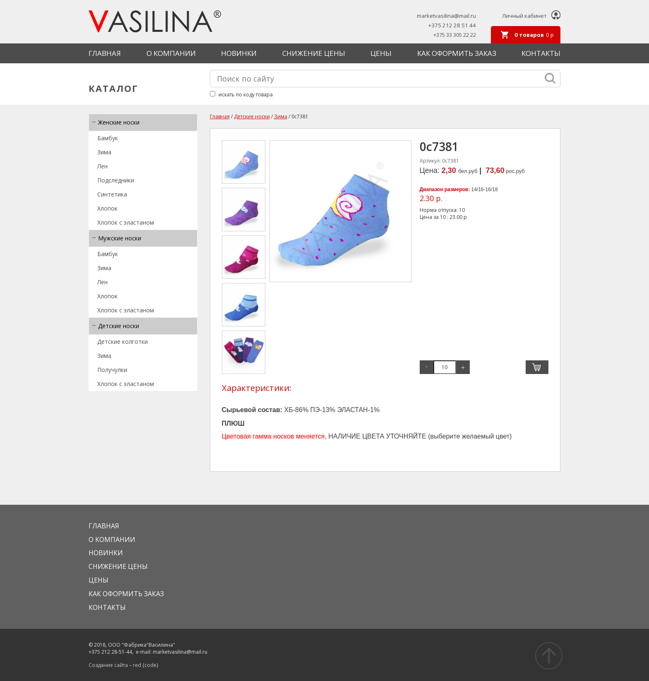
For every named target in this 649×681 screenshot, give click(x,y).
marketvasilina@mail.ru (446, 16)
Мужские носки (119, 238)
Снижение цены (313, 53)
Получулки (112, 370)
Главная (105, 53)
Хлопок (107, 208)
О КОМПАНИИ (171, 53)
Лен (102, 166)
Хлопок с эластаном (125, 222)
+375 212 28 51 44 (452, 25)
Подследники (115, 180)
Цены (381, 53)
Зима (104, 152)
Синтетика (112, 194)
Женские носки (118, 122)
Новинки (239, 53)
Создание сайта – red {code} (124, 665)
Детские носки (118, 326)
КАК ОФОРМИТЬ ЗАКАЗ (456, 53)
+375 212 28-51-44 (110, 651)
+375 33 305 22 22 (454, 35)
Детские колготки (122, 341)
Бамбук (107, 138)
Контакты (541, 53)
